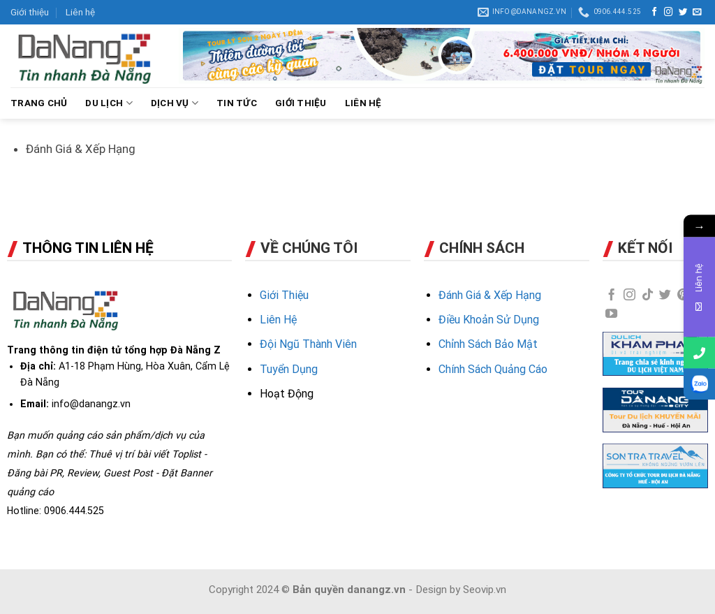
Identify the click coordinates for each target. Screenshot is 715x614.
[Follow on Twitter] (683, 12)
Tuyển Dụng (289, 369)
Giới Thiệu (284, 295)
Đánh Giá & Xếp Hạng (489, 295)
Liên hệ (80, 12)
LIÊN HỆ (363, 103)
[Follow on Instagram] (668, 12)
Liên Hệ (278, 319)
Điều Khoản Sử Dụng (488, 319)
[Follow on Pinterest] (683, 295)
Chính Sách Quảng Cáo (492, 369)
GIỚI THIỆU (301, 103)
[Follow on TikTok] (648, 295)
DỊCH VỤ (174, 103)
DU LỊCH (108, 103)
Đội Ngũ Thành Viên (308, 344)
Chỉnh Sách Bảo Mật (488, 344)
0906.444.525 (74, 510)
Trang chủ (38, 103)
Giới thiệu (29, 12)
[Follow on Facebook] (654, 12)
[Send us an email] (697, 12)
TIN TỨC (236, 103)
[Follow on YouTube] (611, 314)
